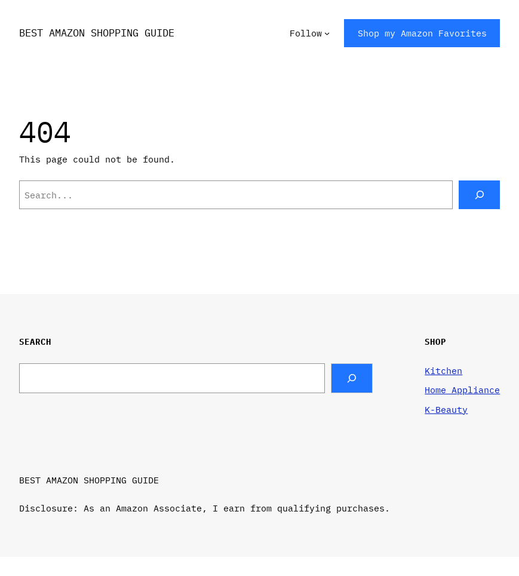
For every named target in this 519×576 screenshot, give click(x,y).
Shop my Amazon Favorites (422, 33)
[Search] (479, 194)
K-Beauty (446, 409)
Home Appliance (462, 390)
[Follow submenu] (327, 33)
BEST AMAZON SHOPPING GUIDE (96, 32)
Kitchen (443, 370)
